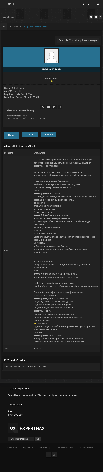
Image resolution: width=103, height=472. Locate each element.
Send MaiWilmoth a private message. (78, 40)
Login (87, 4)
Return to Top (44, 447)
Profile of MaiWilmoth (37, 26)
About (11, 135)
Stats (10, 411)
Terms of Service (15, 415)
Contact (30, 134)
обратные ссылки (37, 366)
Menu (10, 4)
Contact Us (12, 447)
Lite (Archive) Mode (65, 447)
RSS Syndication (86, 447)
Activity (48, 134)
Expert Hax (7, 17)
